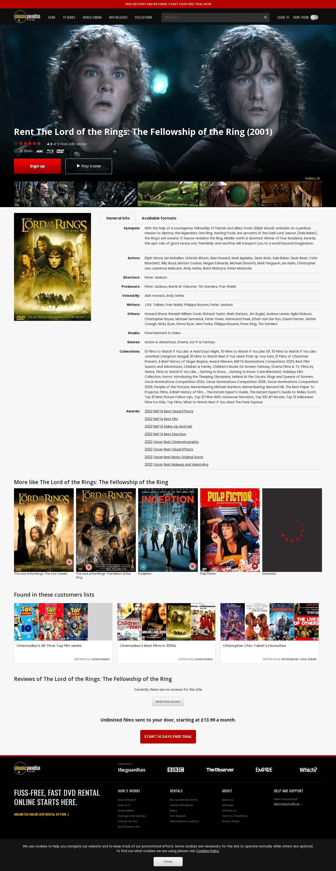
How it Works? (127, 800)
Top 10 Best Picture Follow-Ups (169, 397)
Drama (182, 342)
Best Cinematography (181, 442)
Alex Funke (204, 324)
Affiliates (228, 805)
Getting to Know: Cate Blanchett (255, 372)
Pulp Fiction (208, 574)
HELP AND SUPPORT (288, 790)
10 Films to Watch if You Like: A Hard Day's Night (182, 351)
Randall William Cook (184, 314)
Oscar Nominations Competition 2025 (236, 382)
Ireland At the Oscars (249, 377)
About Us (228, 800)
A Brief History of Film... (187, 392)
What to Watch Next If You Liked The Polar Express (223, 402)
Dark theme (301, 17)
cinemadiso (101, 659)
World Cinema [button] (92, 17)
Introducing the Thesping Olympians (202, 377)
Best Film (171, 419)
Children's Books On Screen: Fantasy (241, 367)
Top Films (174, 402)
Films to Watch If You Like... (177, 372)
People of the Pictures (171, 387)
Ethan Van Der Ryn (266, 319)
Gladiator (269, 574)
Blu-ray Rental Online (183, 800)
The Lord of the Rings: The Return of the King (103, 576)
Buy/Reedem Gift (129, 827)
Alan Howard (154, 296)
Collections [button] (143, 17)
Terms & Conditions (235, 816)
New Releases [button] (118, 17)
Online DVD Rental (181, 805)
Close (168, 862)
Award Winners (221, 361)
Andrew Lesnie (277, 314)
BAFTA (158, 411)
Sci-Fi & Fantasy (202, 342)
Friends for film (127, 821)
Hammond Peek (237, 319)
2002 (149, 411)
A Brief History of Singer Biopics (183, 361)
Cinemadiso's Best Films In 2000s (148, 645)
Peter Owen (214, 319)
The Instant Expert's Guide (227, 392)
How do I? (124, 805)
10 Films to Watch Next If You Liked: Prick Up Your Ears (232, 356)
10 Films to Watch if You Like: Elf (245, 351)
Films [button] (51, 17)
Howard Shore (156, 314)
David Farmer (293, 319)
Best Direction (175, 434)
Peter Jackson (156, 286)
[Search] (211, 17)
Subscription (126, 811)
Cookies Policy (207, 851)
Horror (167, 377)
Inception (144, 574)
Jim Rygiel (257, 314)
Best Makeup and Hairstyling (186, 465)
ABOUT (227, 790)
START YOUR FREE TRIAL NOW (168, 4)
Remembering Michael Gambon (216, 387)
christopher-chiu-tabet (298, 659)
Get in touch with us (287, 804)
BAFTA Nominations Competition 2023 (264, 361)
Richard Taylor (214, 314)
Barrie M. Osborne (182, 286)
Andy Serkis (175, 296)
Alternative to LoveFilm (184, 821)
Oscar (158, 442)
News (173, 811)
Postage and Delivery (132, 816)
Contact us (229, 811)
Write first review (168, 702)
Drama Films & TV (285, 367)
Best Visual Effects (178, 411)
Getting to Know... (214, 372)
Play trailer (88, 166)
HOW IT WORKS (129, 790)
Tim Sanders (207, 286)
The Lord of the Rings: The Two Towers (40, 574)
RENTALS (176, 790)
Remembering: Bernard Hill (263, 387)
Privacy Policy (230, 821)
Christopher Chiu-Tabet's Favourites (254, 645)
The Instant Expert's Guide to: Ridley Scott (283, 392)
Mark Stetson (237, 314)
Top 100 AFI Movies (270, 397)
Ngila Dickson (301, 314)
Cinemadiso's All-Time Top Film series (49, 645)
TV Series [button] (69, 17)
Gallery (312, 178)
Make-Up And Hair (178, 427)
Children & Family (197, 367)
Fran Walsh (227, 286)
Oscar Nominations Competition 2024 (175, 382)
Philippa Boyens (196, 305)
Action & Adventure (160, 342)
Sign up (37, 166)
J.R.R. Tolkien (154, 305)
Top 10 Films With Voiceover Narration (224, 397)
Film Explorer (178, 816)
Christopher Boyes (159, 319)
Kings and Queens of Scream (290, 377)
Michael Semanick (189, 319)
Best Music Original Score (183, 457)
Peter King (248, 324)
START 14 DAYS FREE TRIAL (168, 736)
